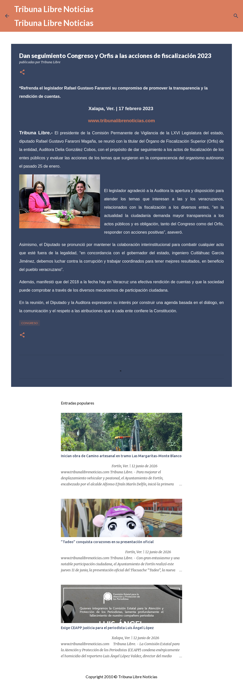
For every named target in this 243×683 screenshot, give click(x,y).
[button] (22, 72)
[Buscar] (236, 16)
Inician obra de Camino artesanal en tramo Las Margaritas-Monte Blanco (121, 456)
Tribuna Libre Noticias (53, 9)
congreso (29, 323)
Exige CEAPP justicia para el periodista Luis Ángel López (107, 628)
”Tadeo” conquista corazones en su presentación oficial (107, 542)
